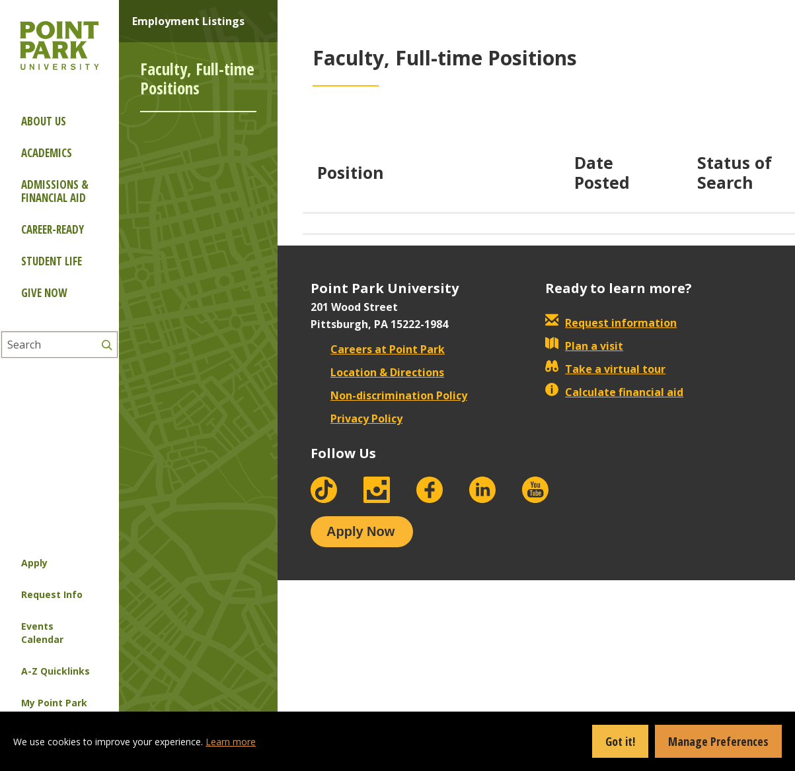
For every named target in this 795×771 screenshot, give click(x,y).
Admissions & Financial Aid (55, 191)
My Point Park (54, 702)
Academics (46, 152)
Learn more (231, 741)
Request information (611, 323)
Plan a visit (584, 346)
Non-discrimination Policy (389, 395)
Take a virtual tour (605, 369)
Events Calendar (42, 633)
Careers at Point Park (378, 349)
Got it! (620, 741)
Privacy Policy (356, 418)
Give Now (44, 292)
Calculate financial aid (614, 392)
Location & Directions (377, 372)
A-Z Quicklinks (55, 671)
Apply (34, 562)
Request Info (52, 594)
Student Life (51, 261)
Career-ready (52, 229)
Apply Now (360, 531)
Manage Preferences (718, 741)
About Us (43, 121)
